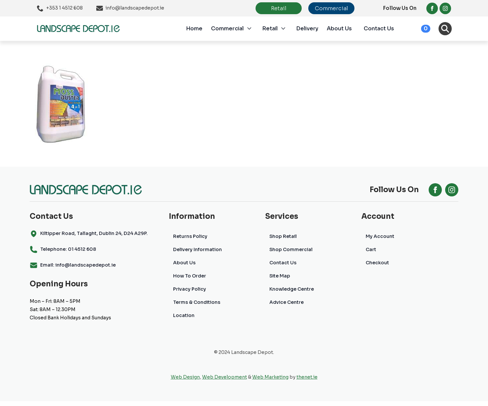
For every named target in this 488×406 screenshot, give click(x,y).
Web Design (185, 377)
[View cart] (418, 29)
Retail (270, 28)
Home (194, 28)
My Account (380, 236)
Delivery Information (197, 249)
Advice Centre (286, 302)
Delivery (307, 28)
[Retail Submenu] (287, 28)
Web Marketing (270, 377)
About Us (339, 28)
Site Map (279, 276)
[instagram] (445, 8)
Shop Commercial (291, 249)
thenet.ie (307, 377)
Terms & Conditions (196, 302)
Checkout (377, 263)
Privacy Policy (189, 289)
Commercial (227, 28)
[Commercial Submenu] (253, 28)
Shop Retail (283, 236)
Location (184, 315)
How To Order (189, 276)
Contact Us (379, 28)
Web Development (224, 377)
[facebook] (432, 8)
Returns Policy (190, 236)
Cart (371, 249)
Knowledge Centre (291, 289)
